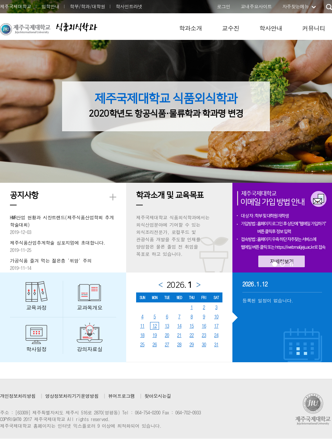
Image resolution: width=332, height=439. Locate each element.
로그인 (223, 6)
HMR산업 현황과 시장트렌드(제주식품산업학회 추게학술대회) (62, 221)
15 (192, 325)
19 (154, 335)
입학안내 (50, 6)
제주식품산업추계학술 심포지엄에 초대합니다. (57, 242)
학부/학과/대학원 (87, 6)
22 (192, 335)
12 (154, 325)
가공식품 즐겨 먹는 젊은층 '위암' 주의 (51, 260)
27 (167, 344)
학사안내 (271, 28)
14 (179, 325)
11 (142, 325)
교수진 (230, 28)
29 (192, 344)
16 (204, 325)
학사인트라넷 (129, 6)
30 (204, 344)
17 (216, 325)
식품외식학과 (76, 27)
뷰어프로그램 (121, 395)
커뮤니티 (313, 28)
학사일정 (36, 349)
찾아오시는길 (157, 395)
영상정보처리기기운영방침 (72, 395)
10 (216, 316)
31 (216, 344)
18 (142, 335)
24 (216, 335)
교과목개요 (90, 307)
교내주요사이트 (256, 6)
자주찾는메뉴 (295, 6)
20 (167, 335)
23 (204, 335)
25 (142, 344)
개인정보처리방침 (18, 395)
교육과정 (36, 307)
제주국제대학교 (15, 6)
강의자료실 (90, 349)
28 (179, 344)
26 (154, 344)
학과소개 (190, 28)
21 (179, 335)
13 (167, 325)
